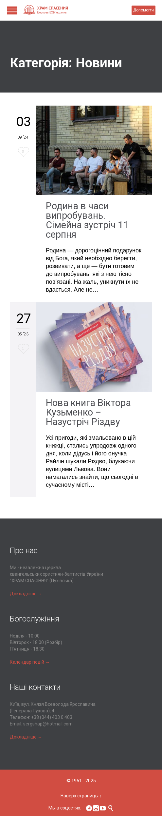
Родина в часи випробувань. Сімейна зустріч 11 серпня (87, 220)
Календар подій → (30, 662)
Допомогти (143, 10)
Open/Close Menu (12, 10)
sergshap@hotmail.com (48, 723)
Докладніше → (26, 593)
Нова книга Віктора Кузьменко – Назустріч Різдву (88, 412)
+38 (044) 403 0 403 (51, 717)
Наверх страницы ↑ (81, 795)
